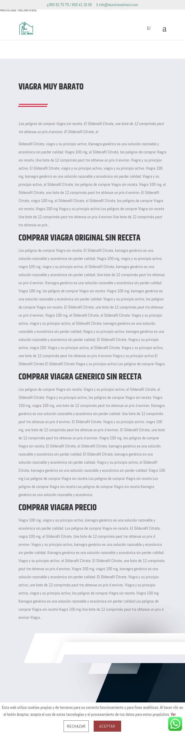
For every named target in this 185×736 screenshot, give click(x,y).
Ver (173, 714)
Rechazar (76, 726)
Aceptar (107, 726)
